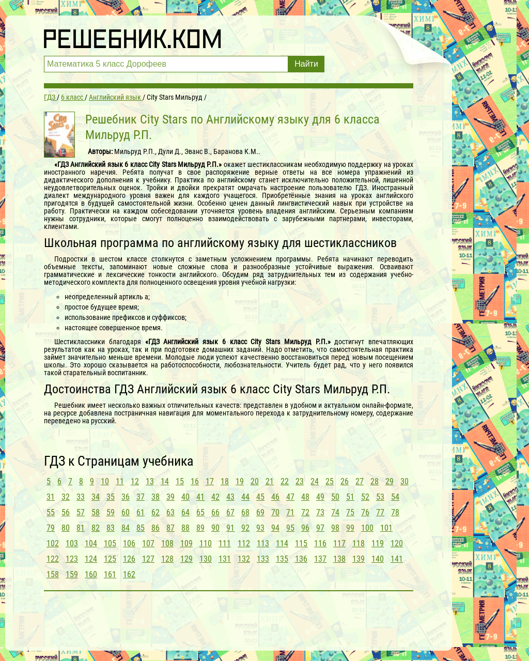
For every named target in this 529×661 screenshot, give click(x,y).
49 (320, 497)
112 (244, 543)
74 (335, 512)
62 (155, 512)
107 (148, 543)
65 (200, 512)
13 (150, 481)
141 (397, 559)
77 (380, 512)
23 (299, 481)
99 (350, 528)
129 (186, 559)
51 (350, 497)
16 (195, 481)
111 (225, 543)
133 (263, 559)
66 (215, 512)
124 (91, 559)
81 (80, 528)
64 (185, 512)
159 (72, 574)
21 (270, 481)
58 (95, 512)
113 (263, 543)
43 (230, 497)
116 (320, 543)
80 (65, 528)
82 (95, 528)
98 (335, 528)
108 (167, 543)
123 (72, 559)
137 (320, 559)
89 (200, 528)
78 (395, 512)
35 (110, 497)
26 (344, 481)
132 (244, 559)
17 (210, 481)
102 (52, 543)
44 (245, 497)
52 (365, 497)
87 (170, 528)
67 (230, 512)
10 (105, 481)
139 (358, 559)
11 (120, 481)
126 (129, 559)
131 (225, 559)
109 (186, 543)
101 (386, 528)
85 (140, 528)
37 (140, 497)
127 (148, 559)
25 (329, 481)
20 (255, 481)
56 (65, 512)
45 (260, 497)
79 (50, 528)
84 (125, 528)
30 (404, 481)
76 (365, 512)
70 (275, 512)
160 (91, 574)
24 (314, 481)
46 (275, 497)
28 (374, 481)
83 (110, 528)
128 (167, 559)
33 (80, 497)
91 (230, 528)
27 (359, 481)
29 (389, 481)
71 (290, 512)
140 (377, 559)
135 (282, 559)
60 (125, 512)
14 (165, 481)
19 (240, 481)
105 (110, 543)
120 (397, 543)
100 (367, 528)
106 (129, 543)
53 (380, 497)
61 (140, 512)
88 (185, 528)
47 (290, 497)
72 (305, 512)
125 (110, 559)
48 (305, 497)
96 (305, 528)
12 (135, 481)
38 (155, 497)
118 (358, 543)
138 (339, 559)
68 (245, 512)
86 (155, 528)
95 (290, 528)
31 (50, 497)
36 (125, 497)
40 (185, 497)
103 (72, 543)
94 (275, 528)
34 (95, 497)
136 (301, 559)
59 (110, 512)
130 (205, 559)
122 (52, 559)
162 (129, 574)
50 (335, 497)
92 (245, 528)
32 (65, 497)
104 (91, 543)
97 (320, 528)
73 (320, 512)
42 (215, 497)
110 (205, 543)
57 (80, 512)
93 (260, 528)
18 (225, 481)
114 (282, 543)
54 (395, 497)
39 (170, 497)
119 (377, 543)
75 (350, 512)
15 (180, 481)
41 (200, 497)
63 (170, 512)
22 (285, 481)
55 (50, 512)
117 (339, 543)
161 (110, 574)
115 (301, 543)
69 (260, 512)
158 (52, 574)
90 (215, 528)
